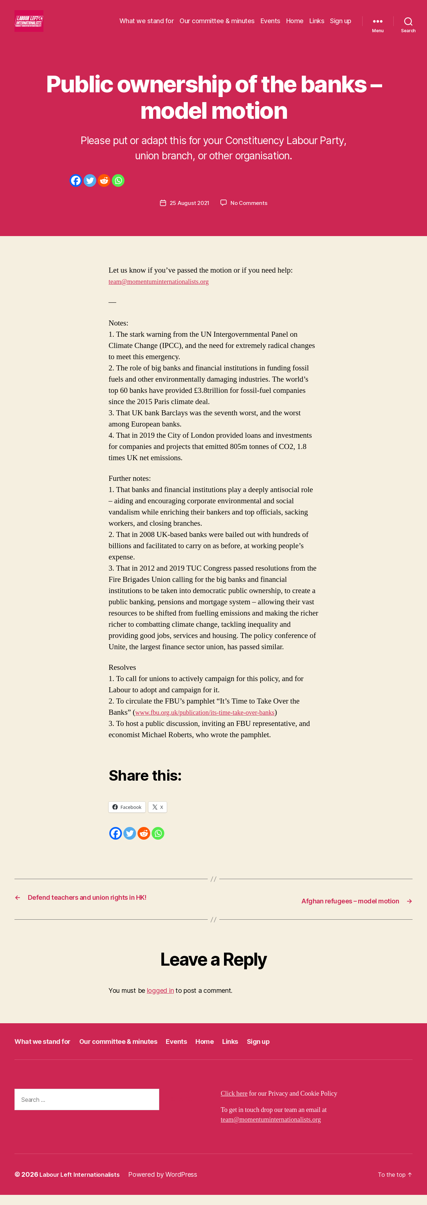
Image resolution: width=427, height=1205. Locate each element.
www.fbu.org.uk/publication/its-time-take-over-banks (216, 723)
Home (295, 26)
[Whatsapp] (118, 191)
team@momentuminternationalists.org (167, 292)
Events (270, 26)
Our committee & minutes (217, 26)
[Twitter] (90, 191)
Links (317, 26)
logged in (160, 1000)
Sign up (340, 26)
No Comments (250, 213)
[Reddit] (104, 191)
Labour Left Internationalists (83, 1184)
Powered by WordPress (170, 1184)
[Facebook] (75, 191)
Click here (234, 1104)
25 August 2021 (189, 213)
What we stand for (146, 26)
